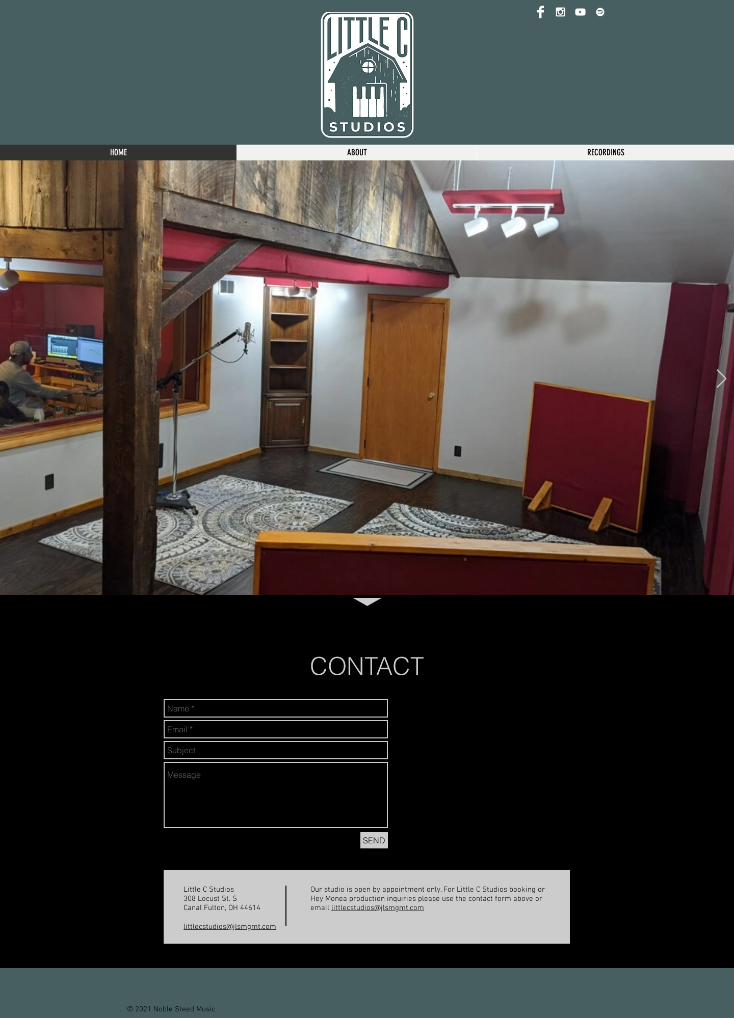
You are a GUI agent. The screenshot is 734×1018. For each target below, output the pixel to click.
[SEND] (374, 840)
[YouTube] (580, 12)
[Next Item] (721, 379)
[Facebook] (540, 12)
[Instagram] (560, 12)
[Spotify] (600, 12)
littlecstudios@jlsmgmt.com (230, 926)
